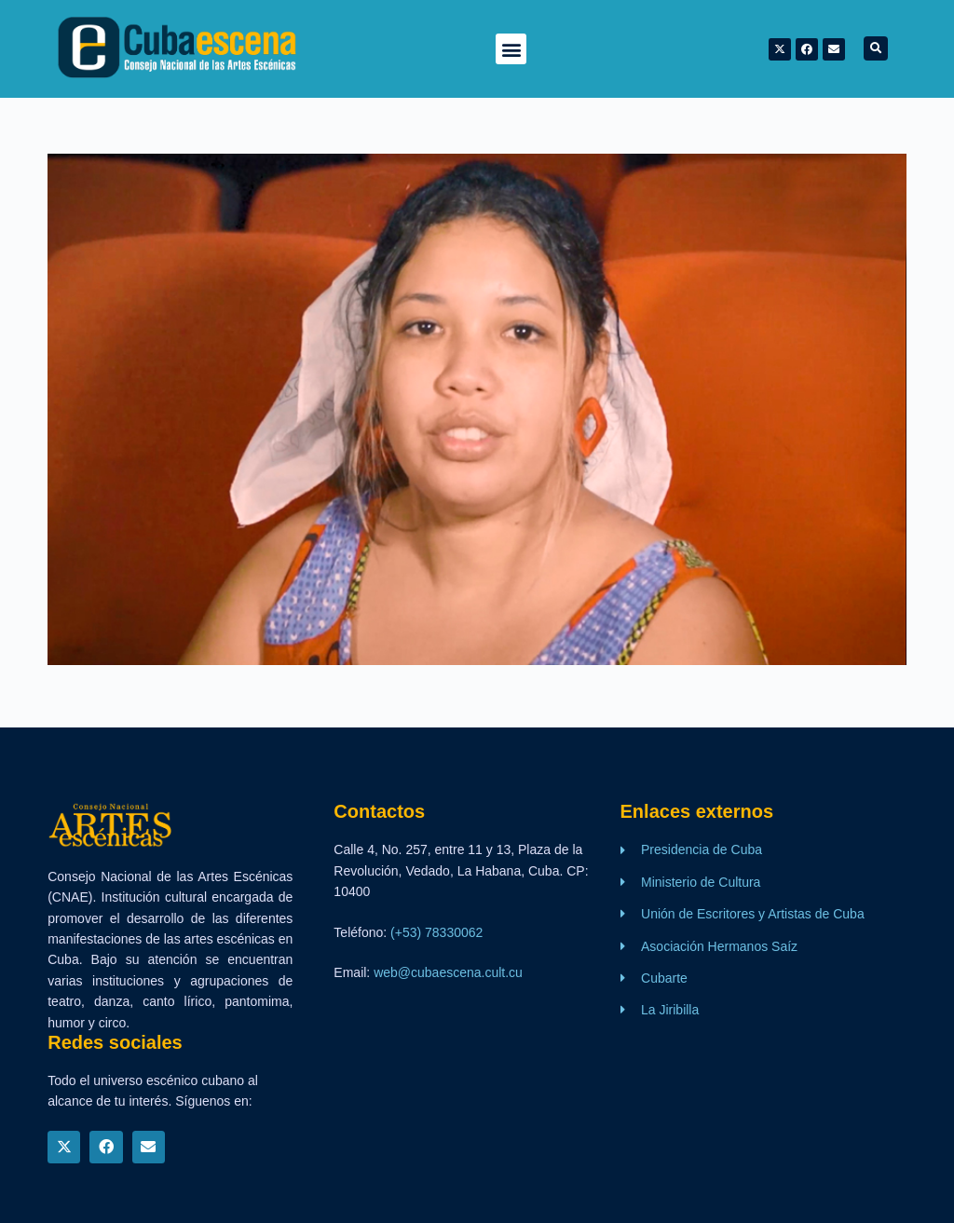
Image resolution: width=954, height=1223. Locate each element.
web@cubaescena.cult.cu (448, 972)
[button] (511, 49)
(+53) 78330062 (436, 932)
